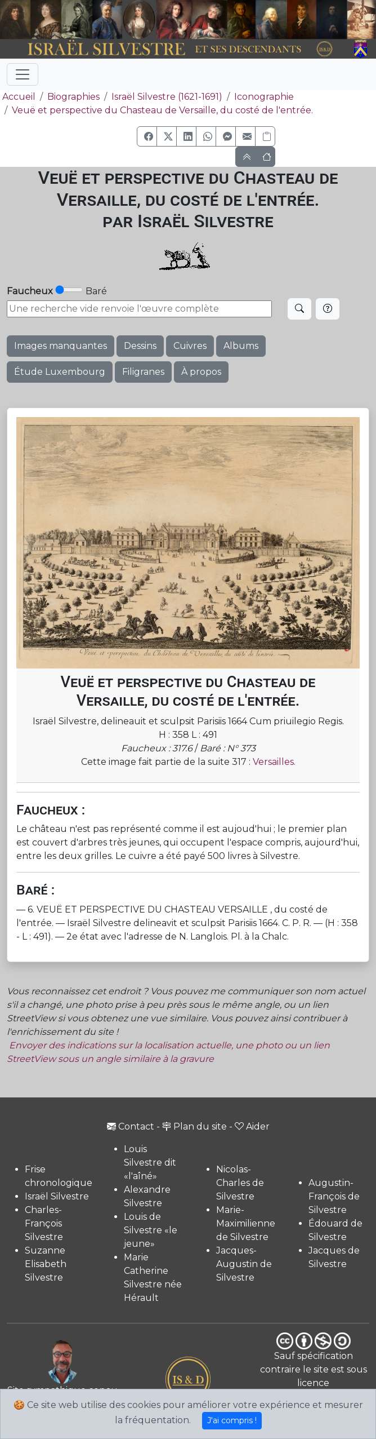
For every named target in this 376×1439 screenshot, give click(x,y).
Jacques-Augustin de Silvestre (244, 1264)
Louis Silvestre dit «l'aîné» (150, 1162)
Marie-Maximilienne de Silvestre (245, 1223)
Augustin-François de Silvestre (334, 1196)
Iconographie (264, 96)
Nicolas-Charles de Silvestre (240, 1183)
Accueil (17, 96)
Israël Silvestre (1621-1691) (166, 96)
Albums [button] (240, 345)
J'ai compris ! (232, 1420)
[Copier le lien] (265, 136)
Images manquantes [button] (60, 345)
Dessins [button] (140, 345)
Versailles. (274, 761)
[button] (147, 136)
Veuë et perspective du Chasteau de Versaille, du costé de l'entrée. (162, 110)
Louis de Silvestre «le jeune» (150, 1230)
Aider (252, 1126)
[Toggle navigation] (22, 74)
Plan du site (194, 1126)
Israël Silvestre (57, 1196)
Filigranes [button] (143, 371)
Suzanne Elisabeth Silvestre (45, 1264)
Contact (130, 1126)
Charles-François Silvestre (44, 1223)
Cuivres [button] (190, 345)
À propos (201, 371)
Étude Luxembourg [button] (59, 371)
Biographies (73, 96)
